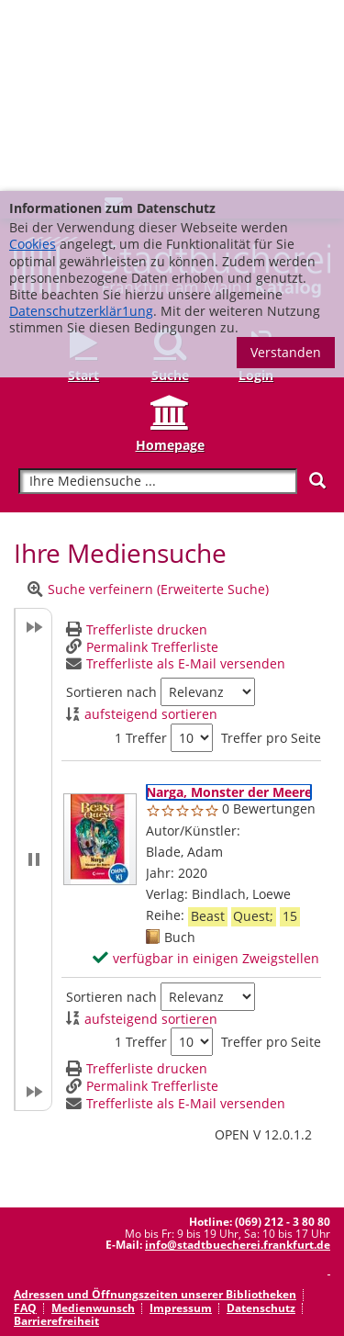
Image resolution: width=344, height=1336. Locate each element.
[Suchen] (317, 289)
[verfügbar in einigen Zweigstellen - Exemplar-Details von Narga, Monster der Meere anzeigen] (206, 767)
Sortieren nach (111, 501)
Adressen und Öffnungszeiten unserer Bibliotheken (155, 1103)
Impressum (181, 1117)
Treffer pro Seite (271, 547)
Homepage (170, 254)
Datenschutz (261, 1117)
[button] (33, 668)
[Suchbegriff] (157, 290)
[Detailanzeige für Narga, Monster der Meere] (229, 601)
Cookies (32, 53)
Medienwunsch (93, 1117)
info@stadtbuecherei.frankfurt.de (237, 1053)
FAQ (25, 1117)
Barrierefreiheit (56, 1130)
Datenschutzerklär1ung (81, 120)
